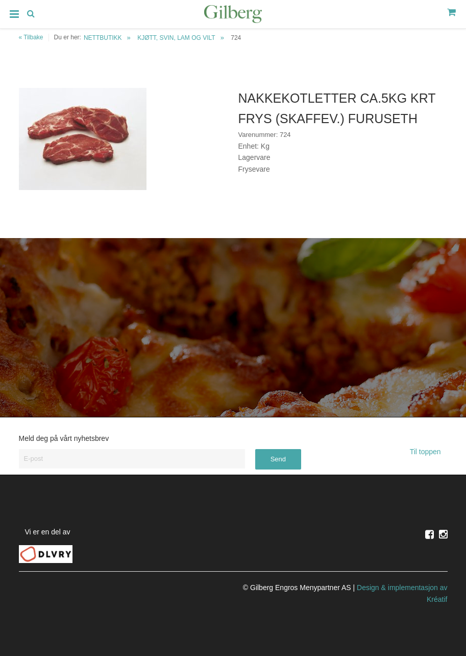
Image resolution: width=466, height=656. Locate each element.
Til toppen (429, 452)
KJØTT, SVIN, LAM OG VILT (176, 37)
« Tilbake (31, 37)
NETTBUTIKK (103, 37)
